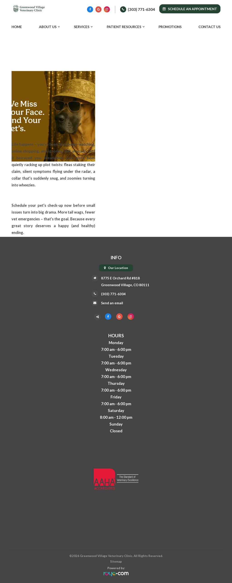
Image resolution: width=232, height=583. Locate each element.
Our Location (118, 268)
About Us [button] (47, 27)
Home (17, 27)
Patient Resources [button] (124, 27)
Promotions (170, 27)
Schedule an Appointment (190, 9)
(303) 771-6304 (141, 9)
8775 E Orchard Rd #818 (119, 278)
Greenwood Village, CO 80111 (125, 284)
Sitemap (116, 561)
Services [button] (81, 27)
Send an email (110, 302)
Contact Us (209, 27)
